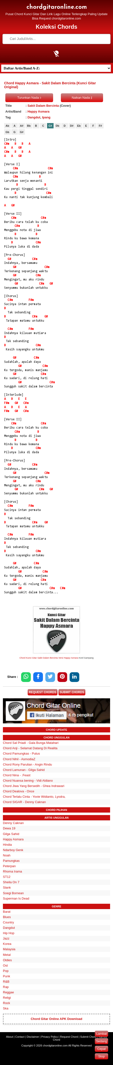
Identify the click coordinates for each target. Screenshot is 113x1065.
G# (22, 132)
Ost (5, 965)
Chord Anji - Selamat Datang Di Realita (30, 748)
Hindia (7, 844)
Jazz (6, 938)
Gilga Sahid (11, 834)
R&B (6, 981)
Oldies (7, 960)
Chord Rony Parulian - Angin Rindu (27, 764)
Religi (7, 997)
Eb (79, 125)
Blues (7, 917)
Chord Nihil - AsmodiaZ (19, 759)
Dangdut (33, 117)
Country (8, 922)
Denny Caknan (13, 823)
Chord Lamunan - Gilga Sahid (24, 770)
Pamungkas (11, 861)
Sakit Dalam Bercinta (43, 105)
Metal (7, 955)
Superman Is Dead (16, 898)
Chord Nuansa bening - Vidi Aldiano (28, 780)
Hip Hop (8, 933)
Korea (7, 944)
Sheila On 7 (11, 882)
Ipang (46, 117)
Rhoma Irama (12, 871)
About (9, 1036)
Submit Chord (88, 1036)
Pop (5, 971)
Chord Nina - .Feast (16, 775)
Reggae (8, 992)
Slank (7, 887)
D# (71, 125)
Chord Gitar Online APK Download (56, 1019)
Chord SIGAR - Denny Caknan (24, 802)
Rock (6, 1003)
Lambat (101, 1034)
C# (50, 125)
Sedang (101, 1041)
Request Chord (69, 1036)
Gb (7, 132)
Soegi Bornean (13, 893)
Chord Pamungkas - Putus (21, 753)
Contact (19, 1036)
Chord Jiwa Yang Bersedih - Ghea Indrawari (33, 786)
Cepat (101, 1049)
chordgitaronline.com (56, 7)
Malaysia (9, 949)
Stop (101, 1056)
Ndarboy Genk (13, 850)
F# (100, 125)
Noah (6, 855)
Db (57, 125)
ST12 (6, 877)
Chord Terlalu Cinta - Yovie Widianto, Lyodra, (34, 796)
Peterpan (9, 866)
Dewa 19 (9, 828)
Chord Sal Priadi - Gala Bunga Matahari (30, 743)
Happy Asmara (38, 111)
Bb (29, 125)
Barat (6, 911)
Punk (6, 976)
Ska (5, 1008)
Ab (7, 125)
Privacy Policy (49, 1036)
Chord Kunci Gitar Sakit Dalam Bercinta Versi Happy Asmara (48, 658)
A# (21, 125)
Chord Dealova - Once (18, 791)
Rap (6, 987)
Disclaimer (33, 1036)
